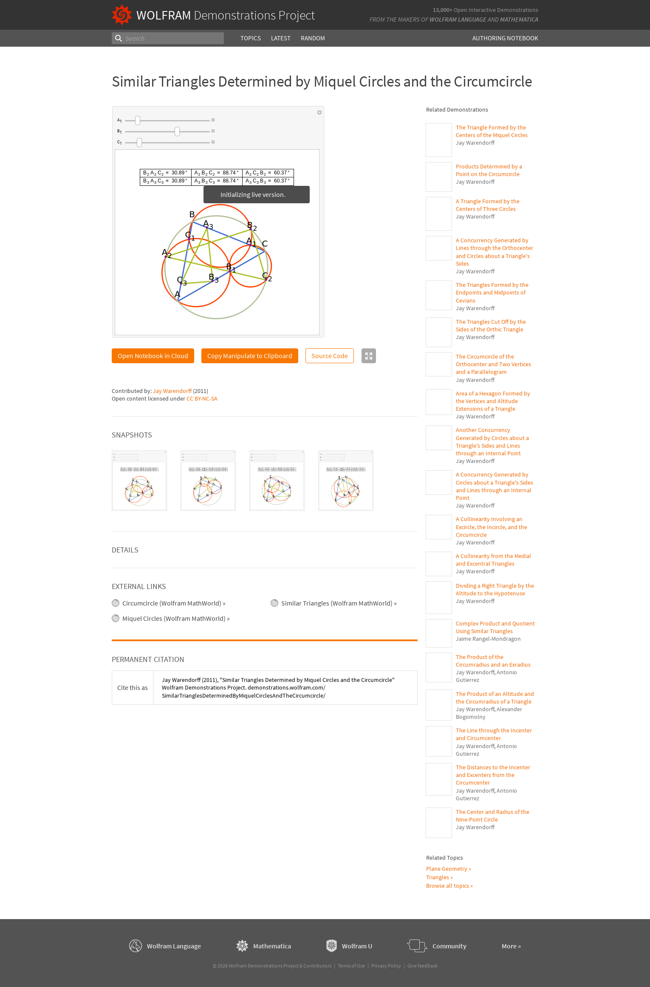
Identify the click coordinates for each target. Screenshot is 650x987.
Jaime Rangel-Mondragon (488, 638)
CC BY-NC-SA (202, 398)
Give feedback (422, 965)
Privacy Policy (386, 965)
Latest (281, 38)
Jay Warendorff (172, 391)
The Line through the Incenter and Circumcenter (494, 734)
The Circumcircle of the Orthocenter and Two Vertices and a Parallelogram (493, 364)
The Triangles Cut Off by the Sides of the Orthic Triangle (491, 325)
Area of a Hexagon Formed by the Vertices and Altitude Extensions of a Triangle (493, 401)
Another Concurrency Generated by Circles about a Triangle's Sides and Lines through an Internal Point (492, 441)
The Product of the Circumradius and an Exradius (493, 660)
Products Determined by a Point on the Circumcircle (489, 170)
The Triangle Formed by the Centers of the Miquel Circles (492, 131)
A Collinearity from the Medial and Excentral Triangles (493, 559)
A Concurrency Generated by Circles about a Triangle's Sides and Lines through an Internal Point (494, 486)
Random (313, 38)
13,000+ (442, 10)
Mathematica (519, 19)
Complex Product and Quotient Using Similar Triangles (495, 627)
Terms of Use (351, 965)
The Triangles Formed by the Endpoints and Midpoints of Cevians (492, 292)
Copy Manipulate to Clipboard (249, 355)
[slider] (167, 120)
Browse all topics (447, 885)
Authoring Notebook (505, 38)
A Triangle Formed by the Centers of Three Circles (488, 205)
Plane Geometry (446, 868)
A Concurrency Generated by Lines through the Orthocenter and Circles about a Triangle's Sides (494, 251)
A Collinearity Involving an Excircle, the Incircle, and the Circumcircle (491, 526)
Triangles (437, 877)
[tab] (139, 480)
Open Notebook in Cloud (153, 355)
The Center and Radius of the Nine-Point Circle (492, 815)
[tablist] (264, 480)
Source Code (329, 355)
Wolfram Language (458, 19)
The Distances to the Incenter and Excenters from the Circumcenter (493, 774)
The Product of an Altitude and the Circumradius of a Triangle (495, 697)
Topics (250, 38)
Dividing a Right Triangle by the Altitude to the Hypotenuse (495, 589)
